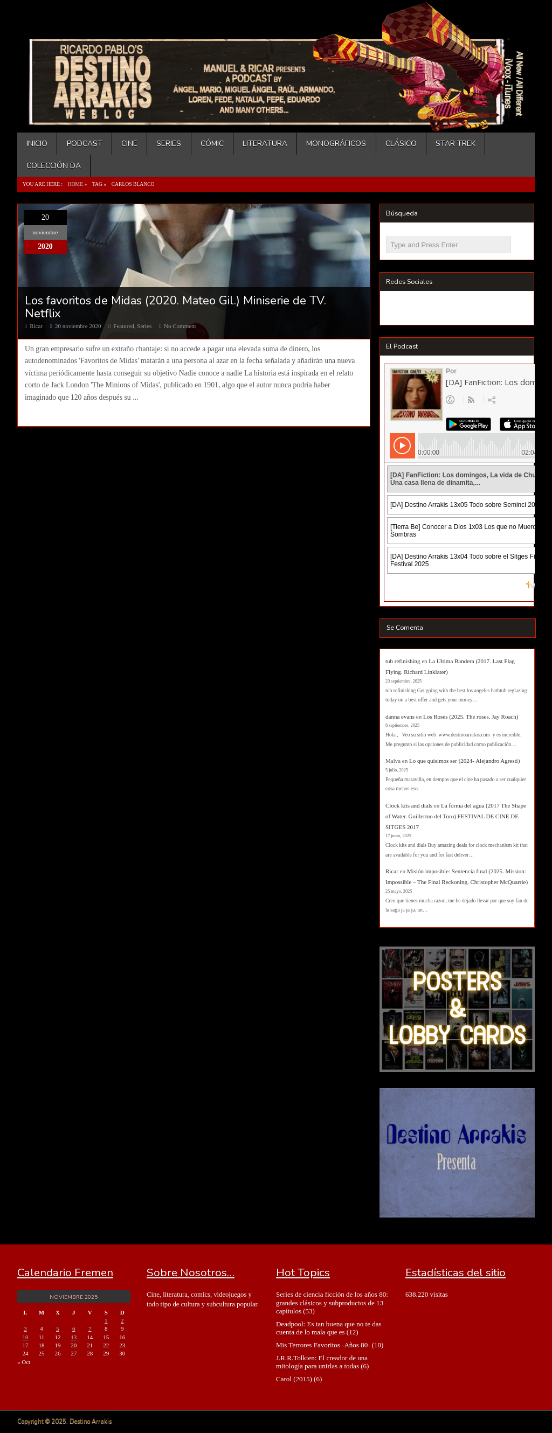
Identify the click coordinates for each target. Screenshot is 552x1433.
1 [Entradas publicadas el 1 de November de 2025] (106, 1320)
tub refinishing (402, 661)
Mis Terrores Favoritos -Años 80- (323, 1345)
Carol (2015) (294, 1379)
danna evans (400, 716)
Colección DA (53, 166)
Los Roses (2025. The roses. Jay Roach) (470, 716)
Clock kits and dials (408, 805)
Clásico (401, 143)
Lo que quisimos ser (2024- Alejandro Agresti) (464, 760)
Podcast (84, 143)
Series (168, 143)
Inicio (36, 143)
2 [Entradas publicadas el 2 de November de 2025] (122, 1320)
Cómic (212, 143)
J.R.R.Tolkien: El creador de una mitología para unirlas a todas (322, 1362)
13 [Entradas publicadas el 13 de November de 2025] (74, 1337)
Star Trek (455, 143)
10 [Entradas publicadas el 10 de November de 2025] (25, 1337)
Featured (123, 326)
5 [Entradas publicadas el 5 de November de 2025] (57, 1328)
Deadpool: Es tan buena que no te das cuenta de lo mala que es (329, 1328)
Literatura (265, 143)
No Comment (180, 326)
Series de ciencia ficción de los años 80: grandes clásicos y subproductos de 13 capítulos (332, 1302)
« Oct (23, 1362)
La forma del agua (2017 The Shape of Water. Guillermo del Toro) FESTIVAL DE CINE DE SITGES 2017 (455, 816)
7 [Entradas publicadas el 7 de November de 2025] (90, 1328)
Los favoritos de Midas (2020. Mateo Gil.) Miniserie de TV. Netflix (175, 307)
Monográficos (336, 143)
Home (75, 184)
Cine (129, 143)
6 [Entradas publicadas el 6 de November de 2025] (73, 1328)
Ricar (36, 326)
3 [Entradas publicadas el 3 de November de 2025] (25, 1328)
